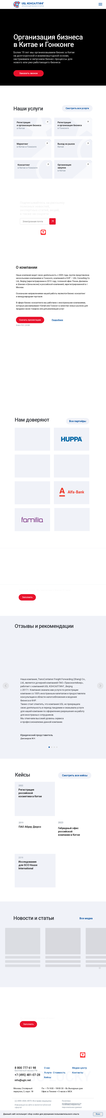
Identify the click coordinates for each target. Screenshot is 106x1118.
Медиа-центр (79, 1068)
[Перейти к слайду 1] (49, 747)
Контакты (77, 1072)
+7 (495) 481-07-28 (27, 1075)
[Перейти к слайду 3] (54, 747)
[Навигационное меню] (100, 4)
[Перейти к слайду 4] (56, 747)
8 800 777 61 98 (25, 1068)
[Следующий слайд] (100, 686)
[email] (34, 221)
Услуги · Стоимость (54, 1072)
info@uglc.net (23, 1080)
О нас (47, 1068)
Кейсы (47, 1077)
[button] (28, 73)
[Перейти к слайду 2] (51, 747)
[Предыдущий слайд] (6, 686)
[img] (32, 1055)
